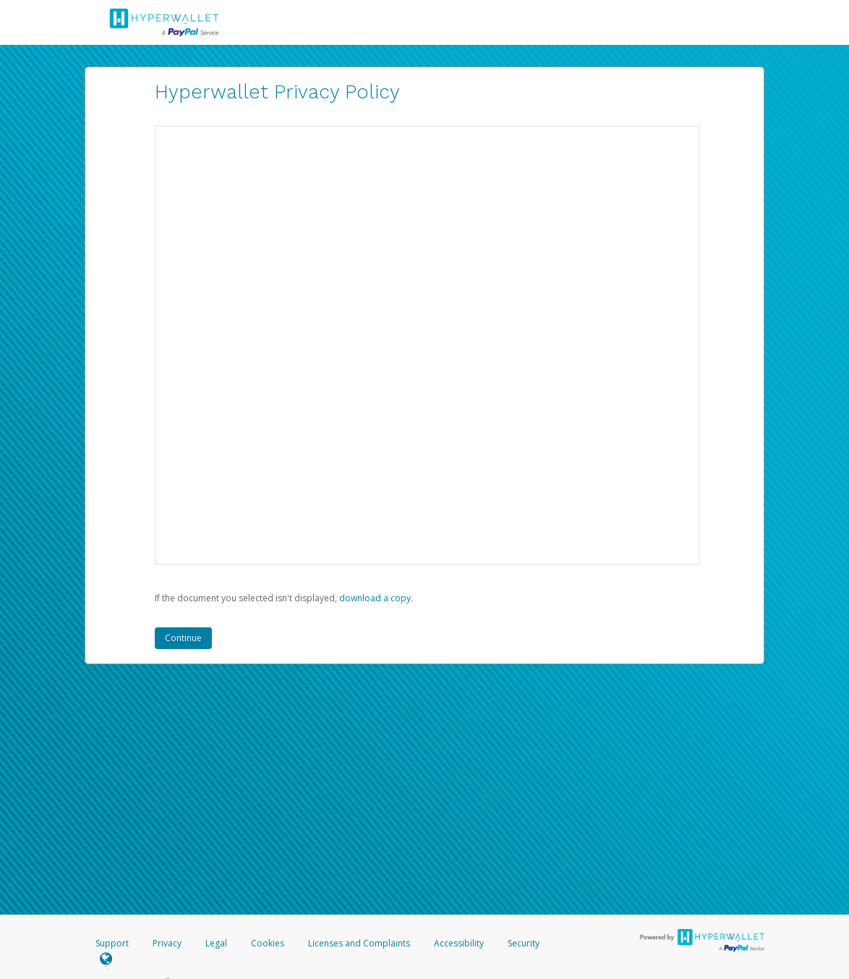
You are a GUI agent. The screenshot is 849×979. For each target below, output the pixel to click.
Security (523, 943)
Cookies (267, 943)
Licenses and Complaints (360, 943)
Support (112, 943)
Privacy (167, 943)
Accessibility (459, 943)
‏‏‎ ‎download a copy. (375, 598)
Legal (216, 943)
